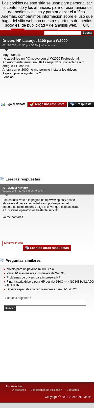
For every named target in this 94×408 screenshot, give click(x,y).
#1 (3, 187)
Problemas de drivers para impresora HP (33, 277)
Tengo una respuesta (47, 104)
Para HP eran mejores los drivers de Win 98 (36, 273)
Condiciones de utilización (46, 389)
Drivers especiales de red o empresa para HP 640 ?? (42, 289)
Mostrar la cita (13, 243)
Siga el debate (13, 104)
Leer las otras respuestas (47, 248)
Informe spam (49, 45)
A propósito (19, 389)
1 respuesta (81, 104)
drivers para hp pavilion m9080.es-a (30, 269)
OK (86, 25)
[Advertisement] (46, 88)
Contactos (73, 389)
